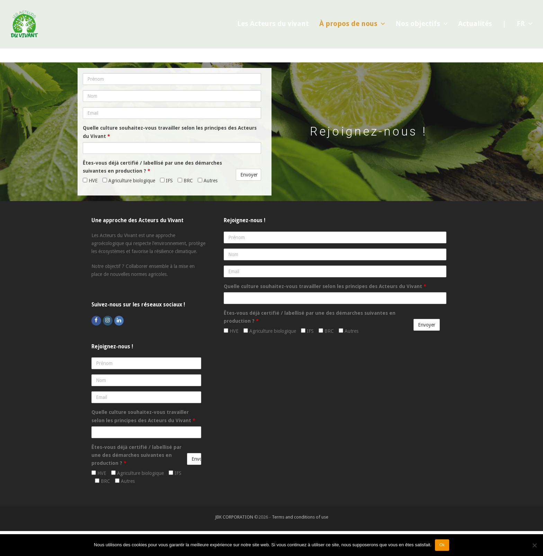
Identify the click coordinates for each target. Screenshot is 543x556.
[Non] (534, 545)
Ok (442, 544)
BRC (185, 180)
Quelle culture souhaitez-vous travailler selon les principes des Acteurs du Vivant (170, 132)
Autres (207, 180)
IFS (166, 180)
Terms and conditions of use (300, 517)
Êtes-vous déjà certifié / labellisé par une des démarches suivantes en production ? (152, 167)
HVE (90, 180)
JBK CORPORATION (234, 517)
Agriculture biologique (129, 180)
